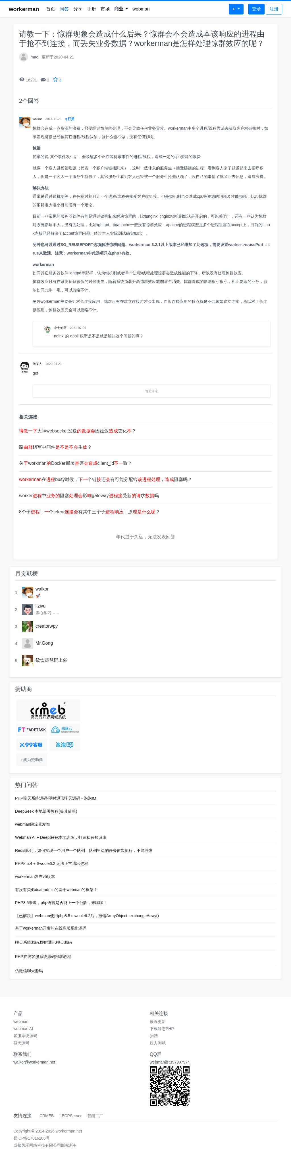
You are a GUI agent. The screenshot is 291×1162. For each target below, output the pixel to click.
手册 (91, 9)
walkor (42, 589)
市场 (105, 9)
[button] (121, 9)
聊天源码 (21, 1043)
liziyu (41, 606)
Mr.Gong (44, 643)
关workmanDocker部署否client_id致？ (75, 463)
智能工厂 (95, 1115)
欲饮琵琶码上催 (51, 660)
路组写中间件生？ (55, 447)
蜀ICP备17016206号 (31, 1138)
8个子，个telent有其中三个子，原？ (89, 511)
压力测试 (158, 1043)
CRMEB (47, 1115)
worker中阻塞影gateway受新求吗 (89, 495)
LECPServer (70, 1115)
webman (140, 9)
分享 (77, 9)
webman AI (23, 1028)
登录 (256, 9)
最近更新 (158, 1021)
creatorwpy (47, 626)
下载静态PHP (162, 1028)
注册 (273, 9)
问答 (64, 9)
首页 (50, 9)
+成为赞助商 (31, 759)
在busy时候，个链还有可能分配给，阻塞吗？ (105, 479)
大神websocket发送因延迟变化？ (77, 430)
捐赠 (154, 1035)
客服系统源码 (25, 1035)
